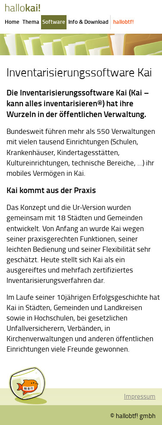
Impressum (140, 396)
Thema (30, 21)
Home (12, 21)
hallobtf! (123, 21)
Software (53, 21)
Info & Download (88, 21)
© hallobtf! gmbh (133, 415)
